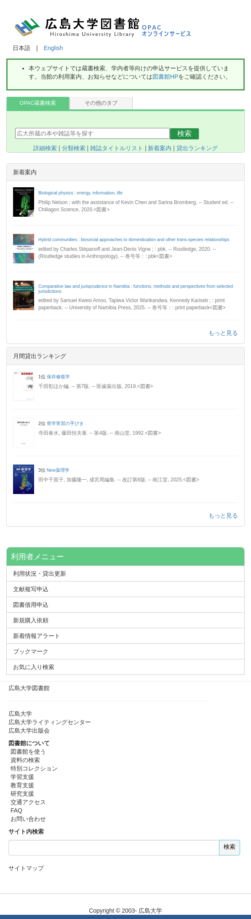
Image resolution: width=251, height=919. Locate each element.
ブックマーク (30, 651)
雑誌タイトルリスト (116, 148)
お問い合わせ (28, 818)
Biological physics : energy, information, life (80, 192)
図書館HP (165, 76)
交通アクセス (28, 802)
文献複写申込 (30, 589)
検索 (184, 134)
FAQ (16, 810)
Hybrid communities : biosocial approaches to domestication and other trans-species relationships (133, 239)
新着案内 (159, 148)
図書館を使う (28, 751)
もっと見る (223, 332)
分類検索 (73, 148)
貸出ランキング (197, 148)
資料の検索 (25, 760)
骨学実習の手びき (65, 423)
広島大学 (20, 713)
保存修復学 (58, 376)
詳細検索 (45, 148)
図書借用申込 (30, 604)
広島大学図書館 (29, 688)
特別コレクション (34, 768)
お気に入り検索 (33, 667)
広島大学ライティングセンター (49, 722)
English (53, 48)
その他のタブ (101, 103)
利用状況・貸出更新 (39, 573)
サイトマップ (26, 868)
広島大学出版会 (29, 730)
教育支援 (22, 785)
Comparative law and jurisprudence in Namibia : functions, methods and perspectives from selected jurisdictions (135, 289)
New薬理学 (58, 470)
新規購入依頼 (30, 620)
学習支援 (22, 776)
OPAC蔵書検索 (38, 103)
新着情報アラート (36, 635)
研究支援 (22, 793)
